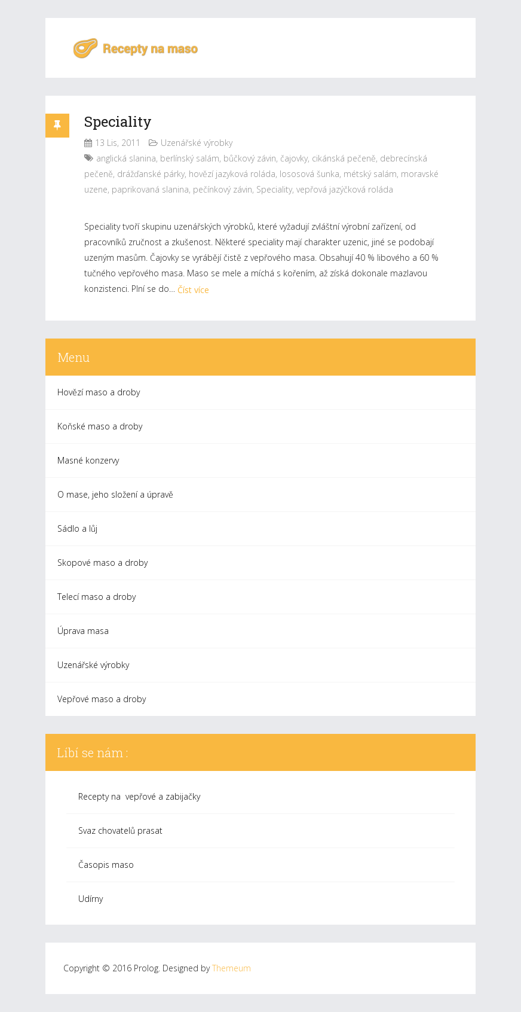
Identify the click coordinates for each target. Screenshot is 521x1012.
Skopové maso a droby (102, 562)
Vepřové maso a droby (101, 699)
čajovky (294, 158)
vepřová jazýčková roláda (344, 189)
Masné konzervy (88, 460)
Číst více (193, 289)
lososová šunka (309, 173)
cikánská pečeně (344, 158)
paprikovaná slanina (150, 189)
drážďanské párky (151, 173)
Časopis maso (106, 864)
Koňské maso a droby (99, 426)
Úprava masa (83, 630)
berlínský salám (189, 158)
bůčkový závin (249, 158)
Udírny (90, 898)
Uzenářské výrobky (196, 142)
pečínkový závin (222, 189)
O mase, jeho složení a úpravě (115, 494)
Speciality (118, 121)
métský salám (370, 173)
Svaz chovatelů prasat (120, 830)
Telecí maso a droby (96, 596)
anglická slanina (126, 158)
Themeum (231, 968)
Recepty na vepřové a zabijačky (139, 796)
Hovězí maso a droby (98, 392)
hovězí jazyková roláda (232, 173)
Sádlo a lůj (77, 528)
